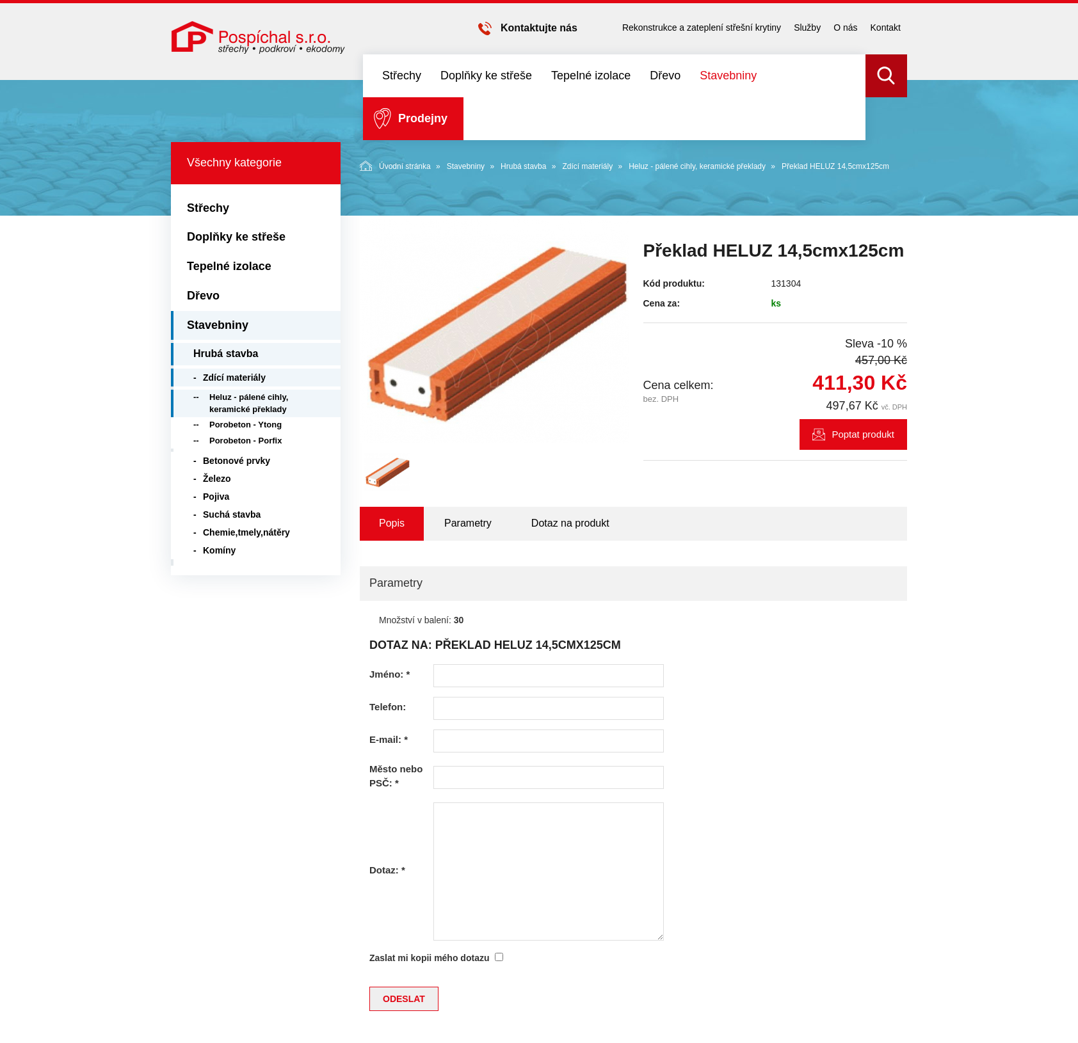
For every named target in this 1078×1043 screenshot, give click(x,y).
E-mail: (388, 739)
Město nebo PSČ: (395, 775)
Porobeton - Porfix (245, 440)
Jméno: (389, 674)
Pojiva (216, 496)
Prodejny (422, 118)
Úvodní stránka (395, 165)
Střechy (401, 75)
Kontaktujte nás (539, 27)
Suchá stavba (232, 514)
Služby (807, 27)
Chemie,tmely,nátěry (246, 532)
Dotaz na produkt (570, 523)
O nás (845, 27)
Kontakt (886, 27)
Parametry (468, 523)
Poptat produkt (863, 434)
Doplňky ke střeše (486, 75)
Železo (217, 479)
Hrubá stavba (523, 166)
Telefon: (387, 706)
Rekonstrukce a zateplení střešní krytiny (701, 27)
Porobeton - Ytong (245, 424)
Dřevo (665, 75)
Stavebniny (728, 75)
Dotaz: (387, 869)
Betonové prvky (236, 461)
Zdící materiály (587, 166)
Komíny (219, 550)
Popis (392, 523)
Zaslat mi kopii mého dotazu (429, 958)
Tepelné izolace (591, 75)
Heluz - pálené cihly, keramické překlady (697, 166)
